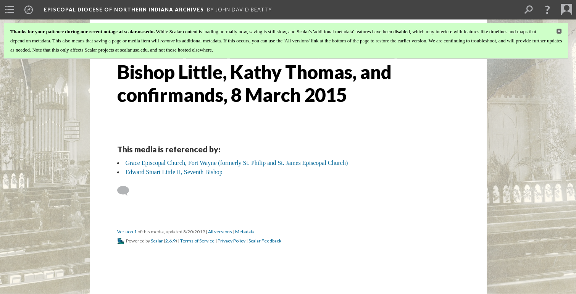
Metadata (245, 231)
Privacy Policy (231, 241)
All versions (220, 231)
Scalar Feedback (264, 241)
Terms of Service (197, 241)
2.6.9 (170, 241)
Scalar (157, 241)
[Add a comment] (126, 191)
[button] (547, 9)
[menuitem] (9, 9)
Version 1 (127, 231)
